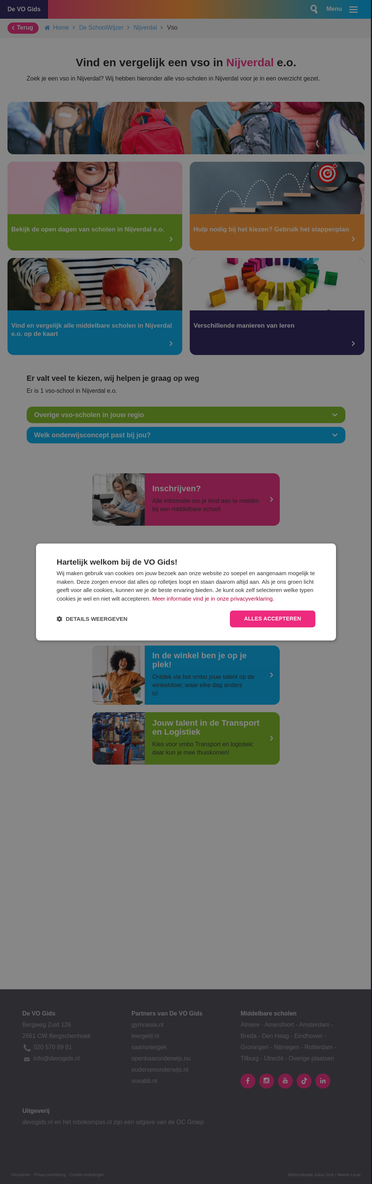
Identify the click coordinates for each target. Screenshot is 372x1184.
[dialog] (186, 591)
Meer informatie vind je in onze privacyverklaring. (213, 598)
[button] (92, 619)
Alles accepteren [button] (272, 619)
